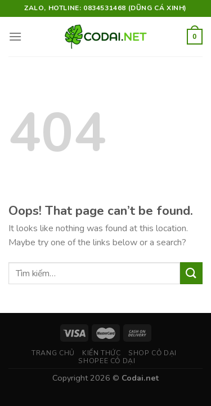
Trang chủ (53, 353)
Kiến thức (101, 353)
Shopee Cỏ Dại (106, 360)
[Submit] (191, 273)
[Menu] (15, 36)
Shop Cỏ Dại (152, 353)
